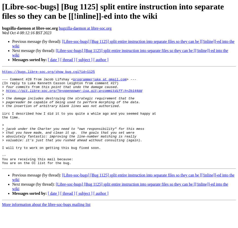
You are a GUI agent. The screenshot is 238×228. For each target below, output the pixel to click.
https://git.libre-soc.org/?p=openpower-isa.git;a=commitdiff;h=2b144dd (74, 95)
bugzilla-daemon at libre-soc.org (85, 28)
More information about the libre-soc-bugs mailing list (46, 223)
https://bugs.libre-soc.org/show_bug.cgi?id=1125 (48, 72)
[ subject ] (84, 60)
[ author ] (101, 60)
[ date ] (53, 60)
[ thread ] (67, 60)
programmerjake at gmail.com (100, 81)
